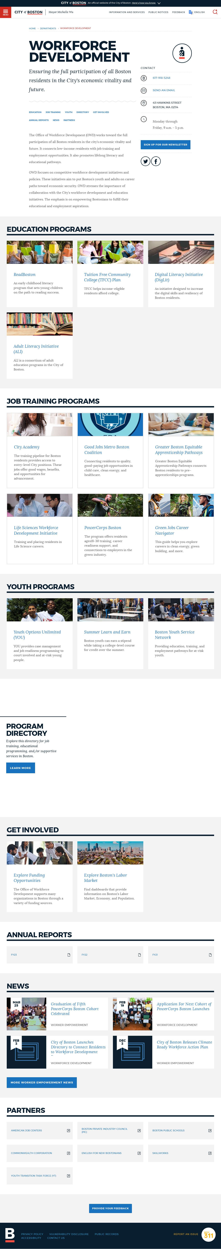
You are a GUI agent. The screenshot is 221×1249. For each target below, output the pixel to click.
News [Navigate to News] (56, 120)
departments (48, 28)
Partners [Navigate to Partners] (69, 120)
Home (32, 28)
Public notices (158, 12)
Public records (107, 1234)
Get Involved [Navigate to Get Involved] (101, 112)
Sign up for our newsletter (165, 145)
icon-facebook (156, 161)
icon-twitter (145, 161)
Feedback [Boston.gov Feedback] (178, 12)
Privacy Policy (32, 1234)
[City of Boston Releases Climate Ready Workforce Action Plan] (163, 1052)
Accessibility (31, 1238)
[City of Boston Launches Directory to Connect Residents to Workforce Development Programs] (57, 1052)
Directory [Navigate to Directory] (82, 112)
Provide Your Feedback (110, 1208)
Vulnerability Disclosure (69, 1234)
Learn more (20, 768)
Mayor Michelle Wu (61, 12)
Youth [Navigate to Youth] (68, 112)
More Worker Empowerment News (42, 1082)
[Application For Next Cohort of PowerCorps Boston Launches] (163, 1014)
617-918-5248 (161, 78)
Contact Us (56, 1238)
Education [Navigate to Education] (35, 112)
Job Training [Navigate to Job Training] (53, 112)
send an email (164, 90)
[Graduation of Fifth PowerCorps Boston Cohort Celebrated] (57, 1014)
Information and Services (127, 12)
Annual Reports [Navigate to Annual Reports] (39, 120)
